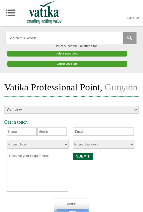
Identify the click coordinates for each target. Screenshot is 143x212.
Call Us (133, 18)
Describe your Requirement (37, 169)
